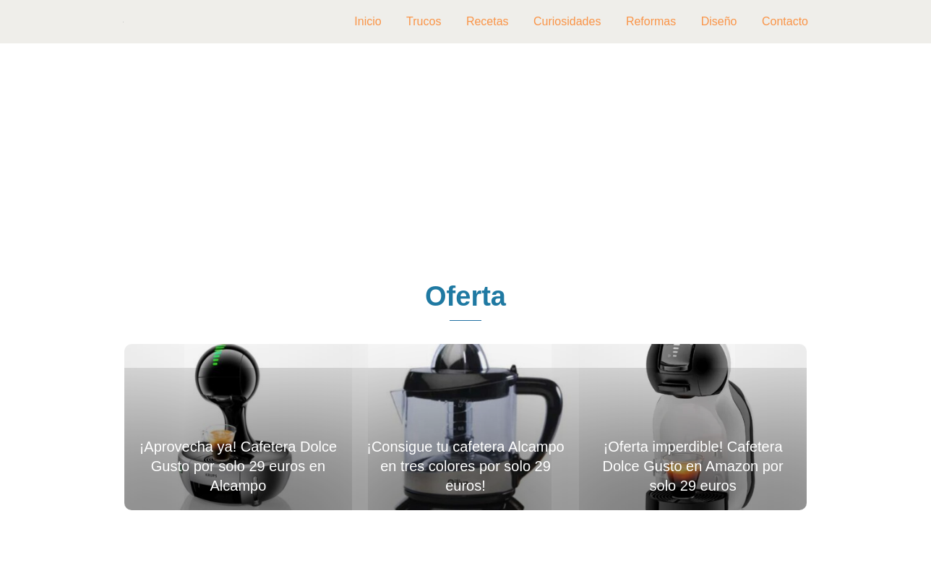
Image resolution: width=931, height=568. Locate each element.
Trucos (423, 21)
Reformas (651, 21)
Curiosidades (567, 21)
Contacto (785, 21)
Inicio (367, 21)
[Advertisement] (465, 163)
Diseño (719, 21)
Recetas (487, 21)
